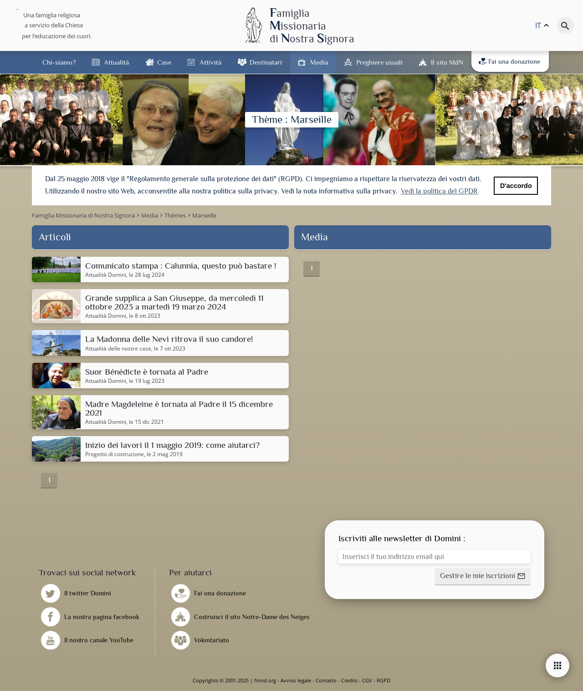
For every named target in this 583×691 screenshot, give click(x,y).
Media (319, 62)
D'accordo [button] (516, 185)
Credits (349, 680)
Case (164, 62)
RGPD (383, 680)
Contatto (326, 680)
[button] (483, 576)
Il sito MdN (447, 62)
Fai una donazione (509, 61)
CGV (367, 680)
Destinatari (266, 62)
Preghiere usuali (379, 62)
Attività (210, 62)
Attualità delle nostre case (118, 348)
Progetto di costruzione (114, 454)
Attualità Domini (105, 275)
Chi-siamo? (59, 62)
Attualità (116, 62)
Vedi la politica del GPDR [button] (439, 191)
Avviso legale (296, 680)
